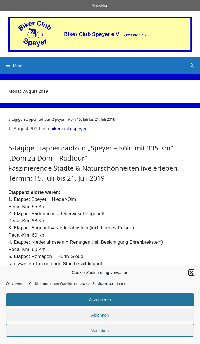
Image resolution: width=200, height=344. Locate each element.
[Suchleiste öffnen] (192, 65)
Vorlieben (100, 330)
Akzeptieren (100, 299)
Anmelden (100, 5)
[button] (191, 272)
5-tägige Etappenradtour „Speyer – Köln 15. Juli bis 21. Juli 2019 (61, 119)
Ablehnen (100, 315)
